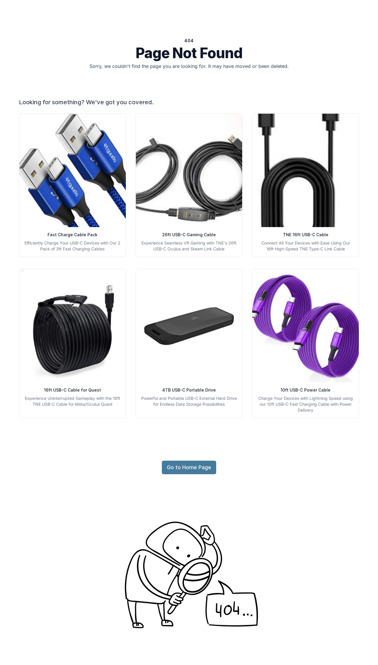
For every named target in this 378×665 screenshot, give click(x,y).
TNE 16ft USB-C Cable (305, 234)
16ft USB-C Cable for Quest (72, 389)
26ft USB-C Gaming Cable (189, 234)
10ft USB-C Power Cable (305, 389)
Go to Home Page (189, 467)
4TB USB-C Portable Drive (189, 389)
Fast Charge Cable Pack (72, 234)
